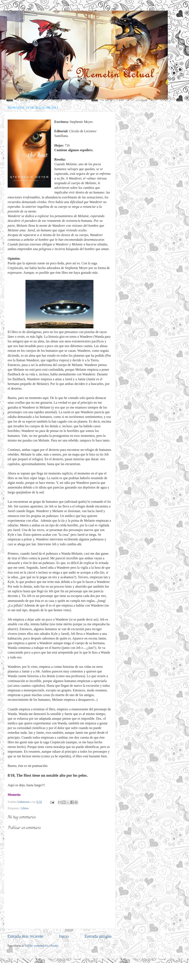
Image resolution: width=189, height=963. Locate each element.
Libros (25, 808)
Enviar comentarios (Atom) (41, 945)
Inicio (64, 936)
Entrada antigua (98, 936)
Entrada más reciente (25, 936)
